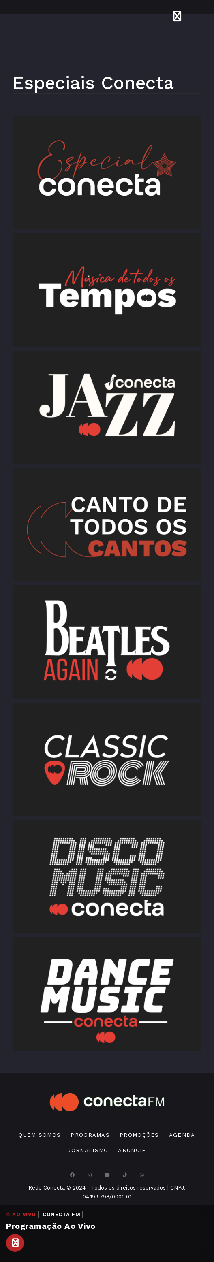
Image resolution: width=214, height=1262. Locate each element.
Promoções (139, 1135)
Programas (90, 1135)
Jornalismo (88, 1150)
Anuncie (132, 1150)
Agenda (182, 1135)
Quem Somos (40, 1135)
